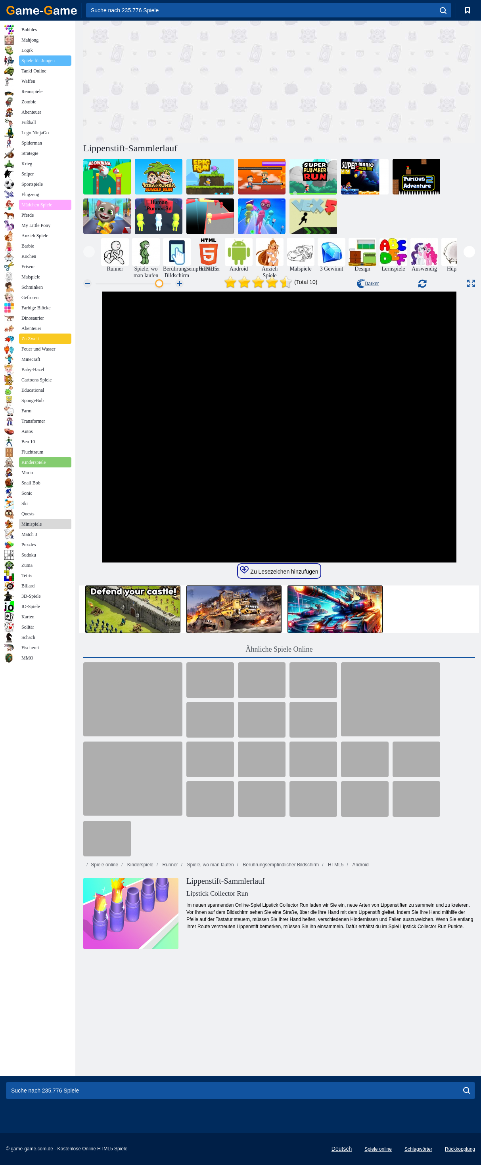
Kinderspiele (139, 865)
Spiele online (104, 865)
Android (360, 865)
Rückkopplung (460, 1149)
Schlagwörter (418, 1149)
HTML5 (335, 865)
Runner (169, 865)
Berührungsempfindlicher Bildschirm (280, 865)
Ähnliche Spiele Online (279, 649)
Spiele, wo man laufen (210, 865)
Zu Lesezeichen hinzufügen (279, 570)
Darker (368, 283)
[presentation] (89, 251)
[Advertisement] (181, 80)
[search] (443, 10)
